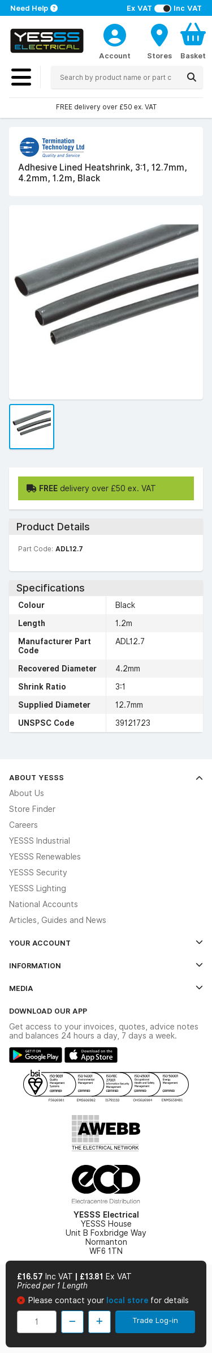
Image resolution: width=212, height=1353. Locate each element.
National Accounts (43, 904)
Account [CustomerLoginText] (115, 55)
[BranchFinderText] (159, 40)
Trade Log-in (155, 1320)
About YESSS (106, 777)
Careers (23, 824)
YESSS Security (38, 872)
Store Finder (32, 809)
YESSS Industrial (39, 840)
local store (128, 1300)
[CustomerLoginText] (115, 33)
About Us (26, 793)
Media (106, 988)
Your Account (106, 942)
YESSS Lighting (37, 888)
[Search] (191, 77)
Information (106, 965)
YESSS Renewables (45, 856)
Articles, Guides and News (57, 920)
